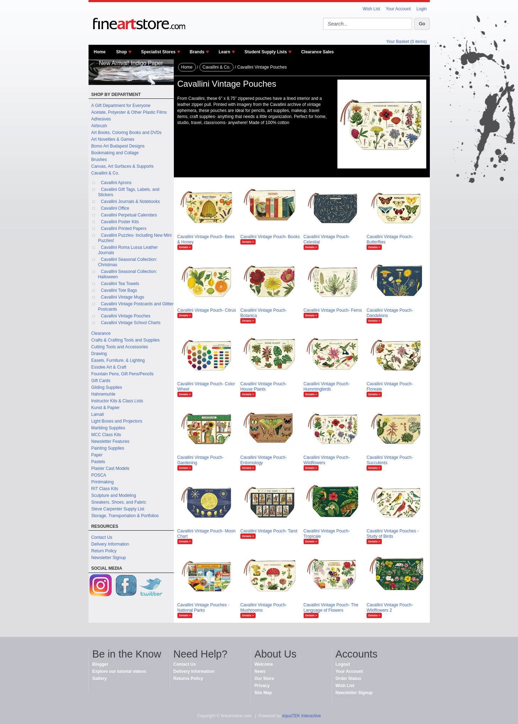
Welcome (264, 664)
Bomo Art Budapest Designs (118, 146)
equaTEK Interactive (301, 715)
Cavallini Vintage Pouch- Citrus (206, 310)
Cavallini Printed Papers (123, 228)
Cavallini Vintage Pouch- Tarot (268, 531)
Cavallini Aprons (116, 182)
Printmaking (102, 481)
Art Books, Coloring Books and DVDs (126, 132)
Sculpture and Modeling (113, 495)
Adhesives (101, 119)
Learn (224, 51)
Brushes (99, 159)
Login (421, 8)
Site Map (263, 692)
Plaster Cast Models (110, 468)
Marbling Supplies (108, 427)
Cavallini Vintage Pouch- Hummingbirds (327, 386)
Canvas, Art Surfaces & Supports (122, 166)
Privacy (262, 685)
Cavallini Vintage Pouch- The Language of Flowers (331, 607)
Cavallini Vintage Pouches (125, 315)
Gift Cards (101, 380)
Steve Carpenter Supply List (117, 508)
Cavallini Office (115, 208)
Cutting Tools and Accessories (119, 346)
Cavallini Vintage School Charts (131, 322)
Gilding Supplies (106, 387)
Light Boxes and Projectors (116, 421)
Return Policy (104, 550)
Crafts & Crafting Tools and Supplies (125, 340)
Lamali (97, 414)
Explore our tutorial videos (119, 671)
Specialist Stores (158, 51)
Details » (185, 247)
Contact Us (101, 537)
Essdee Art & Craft (109, 367)
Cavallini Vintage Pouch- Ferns (333, 310)
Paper (97, 454)
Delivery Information (110, 544)
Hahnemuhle (103, 394)
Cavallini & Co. (105, 173)
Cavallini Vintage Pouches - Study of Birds (393, 534)
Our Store (264, 678)
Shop (121, 51)
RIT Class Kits (104, 488)
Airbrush (99, 125)
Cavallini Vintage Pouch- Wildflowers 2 (390, 607)
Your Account (398, 8)
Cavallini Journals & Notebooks (130, 201)
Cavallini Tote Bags (119, 290)
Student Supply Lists (266, 51)
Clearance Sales (317, 51)
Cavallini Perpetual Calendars (129, 215)
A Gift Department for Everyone (121, 105)
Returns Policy (188, 678)
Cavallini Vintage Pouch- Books (270, 236)
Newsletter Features (110, 441)
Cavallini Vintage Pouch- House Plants (263, 386)
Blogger (100, 664)
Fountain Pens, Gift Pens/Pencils (122, 373)
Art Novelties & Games (112, 139)
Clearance (101, 333)
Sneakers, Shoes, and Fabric (118, 502)
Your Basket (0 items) (406, 41)
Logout (343, 664)
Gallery (99, 678)
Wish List (371, 8)
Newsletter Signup (108, 557)
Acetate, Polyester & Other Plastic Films (129, 112)
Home (100, 51)
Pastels (98, 461)
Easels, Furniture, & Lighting (118, 360)
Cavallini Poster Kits (120, 221)
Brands (197, 51)
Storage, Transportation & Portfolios (125, 515)
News (260, 671)
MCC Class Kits (106, 434)
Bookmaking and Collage (115, 152)
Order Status (349, 678)
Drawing (99, 353)
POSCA (98, 475)
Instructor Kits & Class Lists (117, 400)
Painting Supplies (107, 448)
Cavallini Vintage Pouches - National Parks (203, 607)
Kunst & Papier (105, 407)
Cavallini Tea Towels (120, 283)
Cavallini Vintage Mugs (122, 297)
